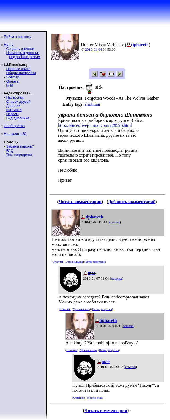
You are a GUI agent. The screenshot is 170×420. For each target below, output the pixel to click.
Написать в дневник (22, 53)
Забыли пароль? (20, 146)
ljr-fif (9, 85)
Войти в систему (17, 37)
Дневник (13, 106)
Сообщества (14, 126)
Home (9, 44)
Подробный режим (24, 57)
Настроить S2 (15, 134)
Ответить (57, 261)
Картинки (13, 110)
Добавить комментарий (131, 201)
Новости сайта (18, 69)
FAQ (9, 150)
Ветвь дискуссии (95, 261)
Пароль (12, 114)
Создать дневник (20, 49)
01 (95, 49)
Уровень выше (74, 261)
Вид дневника (17, 118)
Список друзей (18, 101)
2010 (88, 49)
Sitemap (12, 77)
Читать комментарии (80, 201)
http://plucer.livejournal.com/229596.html (95, 125)
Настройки (15, 97)
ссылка (114, 222)
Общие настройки (21, 73)
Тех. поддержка (19, 155)
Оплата (12, 81)
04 (100, 49)
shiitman (92, 104)
